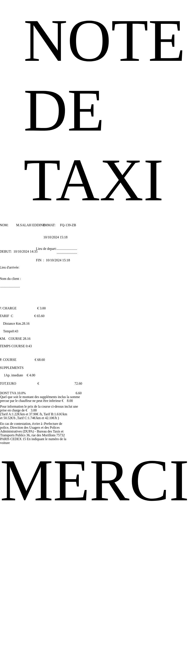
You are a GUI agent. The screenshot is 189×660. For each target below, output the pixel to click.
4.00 (32, 375)
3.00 (43, 308)
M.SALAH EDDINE (30, 225)
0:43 (15, 331)
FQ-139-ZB (68, 225)
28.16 (25, 323)
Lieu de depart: (46, 248)
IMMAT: (49, 225)
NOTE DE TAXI (104, 110)
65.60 (41, 316)
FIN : (40, 260)
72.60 (78, 383)
